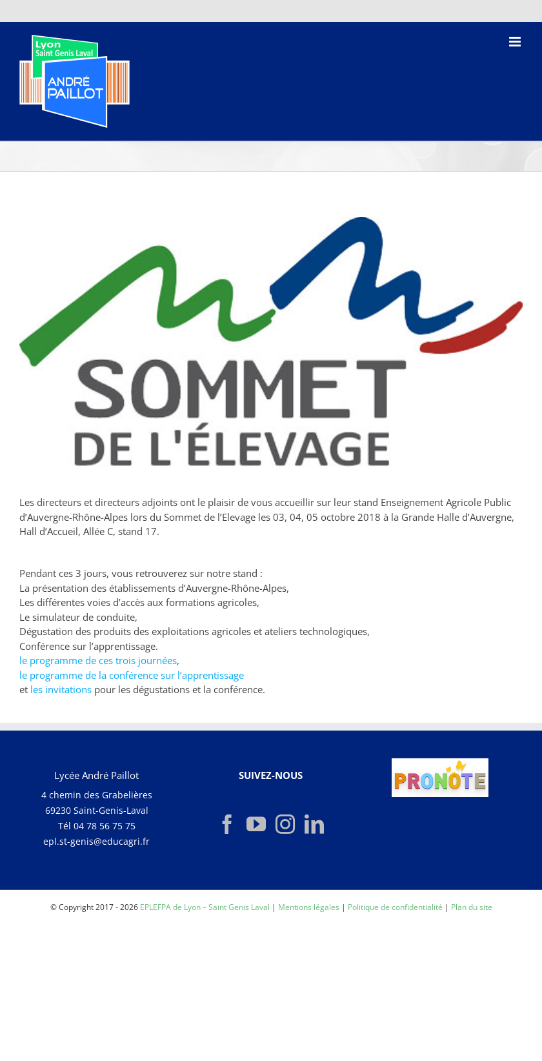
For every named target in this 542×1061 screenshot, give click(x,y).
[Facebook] (227, 824)
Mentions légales (308, 907)
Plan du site (471, 907)
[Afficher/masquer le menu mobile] (516, 41)
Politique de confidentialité (395, 907)
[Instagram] (285, 824)
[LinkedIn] (314, 824)
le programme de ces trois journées (98, 660)
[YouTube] (256, 824)
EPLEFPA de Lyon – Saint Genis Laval (205, 907)
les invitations (61, 689)
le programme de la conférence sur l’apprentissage (131, 675)
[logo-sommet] (271, 346)
